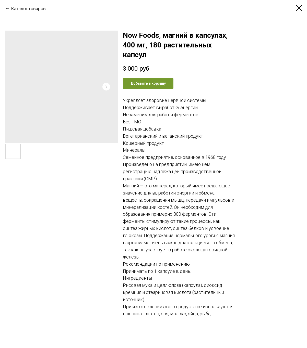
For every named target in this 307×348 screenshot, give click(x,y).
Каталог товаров (28, 8)
